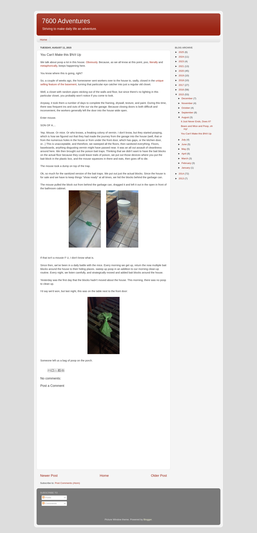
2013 (182, 178)
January (186, 167)
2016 (182, 89)
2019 (182, 75)
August (186, 117)
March (185, 158)
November (187, 103)
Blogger (147, 519)
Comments (49, 503)
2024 (182, 56)
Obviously (91, 62)
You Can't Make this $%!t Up (196, 133)
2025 (182, 52)
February (187, 163)
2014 (182, 173)
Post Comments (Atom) (67, 483)
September (188, 112)
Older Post (159, 475)
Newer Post (49, 475)
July (184, 139)
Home (43, 39)
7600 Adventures (66, 21)
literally (154, 62)
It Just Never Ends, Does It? (196, 121)
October (186, 108)
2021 (182, 66)
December (187, 98)
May (184, 149)
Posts (46, 497)
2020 (182, 71)
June (184, 144)
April (184, 153)
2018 (182, 80)
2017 (182, 85)
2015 (182, 94)
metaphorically (48, 65)
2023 (182, 61)
